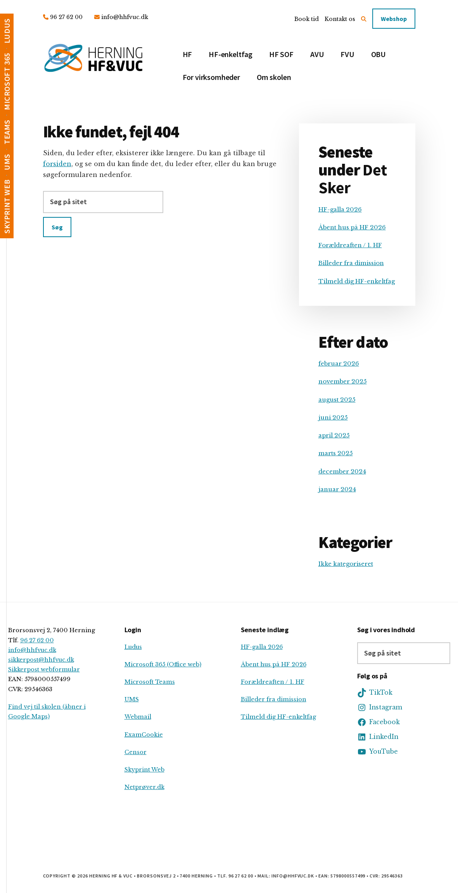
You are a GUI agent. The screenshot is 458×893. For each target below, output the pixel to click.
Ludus (133, 646)
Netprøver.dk (144, 787)
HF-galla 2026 (340, 209)
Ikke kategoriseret (345, 563)
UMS (131, 699)
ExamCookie (143, 734)
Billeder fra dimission (351, 263)
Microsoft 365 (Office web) (162, 664)
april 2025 (334, 435)
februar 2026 (338, 363)
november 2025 (342, 381)
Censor (135, 752)
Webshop (394, 19)
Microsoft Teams (149, 681)
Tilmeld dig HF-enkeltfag (356, 281)
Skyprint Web (144, 769)
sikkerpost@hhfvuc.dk (41, 659)
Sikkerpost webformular (44, 669)
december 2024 (342, 471)
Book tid (306, 19)
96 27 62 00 (66, 17)
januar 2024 (337, 489)
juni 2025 (333, 417)
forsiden (57, 164)
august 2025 (337, 399)
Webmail (137, 716)
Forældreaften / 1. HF (350, 245)
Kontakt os (340, 19)
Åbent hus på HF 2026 (352, 227)
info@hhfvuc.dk (124, 17)
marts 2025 (335, 453)
